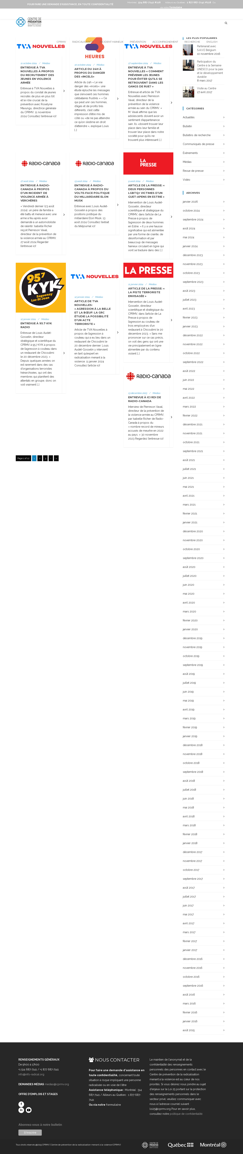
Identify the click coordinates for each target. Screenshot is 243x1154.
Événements (190, 152)
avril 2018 (189, 816)
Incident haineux (111, 41)
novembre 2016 (192, 967)
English (212, 41)
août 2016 (189, 994)
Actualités (189, 117)
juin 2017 (188, 905)
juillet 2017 (189, 896)
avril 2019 (188, 709)
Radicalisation (82, 41)
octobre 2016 (191, 976)
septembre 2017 (193, 878)
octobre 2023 (191, 272)
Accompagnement (165, 41)
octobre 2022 (191, 353)
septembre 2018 (193, 771)
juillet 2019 (189, 682)
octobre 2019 (191, 656)
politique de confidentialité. (186, 1113)
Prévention (138, 41)
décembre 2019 (192, 638)
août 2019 (189, 673)
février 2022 (190, 415)
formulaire (113, 1104)
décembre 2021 (192, 424)
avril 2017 (188, 923)
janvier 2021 (190, 522)
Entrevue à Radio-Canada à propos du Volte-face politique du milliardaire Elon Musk (92, 193)
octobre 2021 (191, 442)
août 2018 (189, 780)
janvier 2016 (190, 1021)
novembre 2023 (193, 264)
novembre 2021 (192, 433)
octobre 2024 (191, 210)
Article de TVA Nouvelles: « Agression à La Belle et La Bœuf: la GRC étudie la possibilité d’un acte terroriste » (92, 312)
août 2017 (189, 887)
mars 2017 (189, 932)
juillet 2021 (189, 468)
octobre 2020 (191, 549)
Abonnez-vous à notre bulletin (40, 1124)
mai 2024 (188, 237)
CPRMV (61, 41)
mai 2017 (188, 914)
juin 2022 (188, 379)
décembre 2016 (193, 958)
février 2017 (190, 941)
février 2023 (190, 317)
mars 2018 (189, 825)
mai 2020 (188, 593)
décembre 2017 (192, 852)
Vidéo (186, 179)
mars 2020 (189, 611)
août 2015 (189, 1030)
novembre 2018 (192, 754)
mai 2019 (188, 700)
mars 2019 (189, 718)
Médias (187, 161)
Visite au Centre (206, 88)
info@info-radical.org (31, 1074)
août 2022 (189, 370)
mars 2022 (189, 406)
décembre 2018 (193, 745)
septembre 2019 (193, 664)
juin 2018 (188, 798)
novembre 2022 (193, 344)
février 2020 (190, 620)
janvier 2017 (190, 950)
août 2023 (189, 290)
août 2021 (189, 460)
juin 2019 (188, 691)
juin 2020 (188, 584)
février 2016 (190, 1012)
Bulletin (187, 126)
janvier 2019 (190, 736)
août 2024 (189, 228)
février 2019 (190, 727)
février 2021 (190, 513)
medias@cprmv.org (57, 1084)
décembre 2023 (193, 255)
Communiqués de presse (198, 144)
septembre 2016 (193, 985)
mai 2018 (188, 807)
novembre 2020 (193, 540)
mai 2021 (188, 486)
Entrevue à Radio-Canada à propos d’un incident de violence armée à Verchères (35, 193)
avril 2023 (189, 308)
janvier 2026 (190, 201)
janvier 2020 (190, 629)
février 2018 (190, 834)
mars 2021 (189, 504)
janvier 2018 (190, 843)
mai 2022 (188, 388)
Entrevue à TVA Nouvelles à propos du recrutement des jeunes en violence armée (37, 75)
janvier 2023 (190, 326)
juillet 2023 (189, 299)
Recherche (192, 41)
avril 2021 (188, 495)
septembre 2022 (193, 362)
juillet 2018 (189, 789)
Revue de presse (193, 170)
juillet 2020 (189, 575)
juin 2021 (188, 477)
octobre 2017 (191, 869)
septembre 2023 (193, 281)
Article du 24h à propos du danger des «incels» (89, 72)
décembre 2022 (193, 335)
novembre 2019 (192, 647)
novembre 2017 (192, 860)
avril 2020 (189, 602)
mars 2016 (189, 1003)
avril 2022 (189, 397)
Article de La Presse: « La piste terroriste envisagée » (146, 292)
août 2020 (189, 566)
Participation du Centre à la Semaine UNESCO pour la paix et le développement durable (210, 69)
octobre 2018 (191, 762)
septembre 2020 (193, 558)
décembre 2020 (193, 531)
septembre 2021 (193, 451)
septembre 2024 (193, 219)
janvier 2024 (190, 246)
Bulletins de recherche (197, 135)
